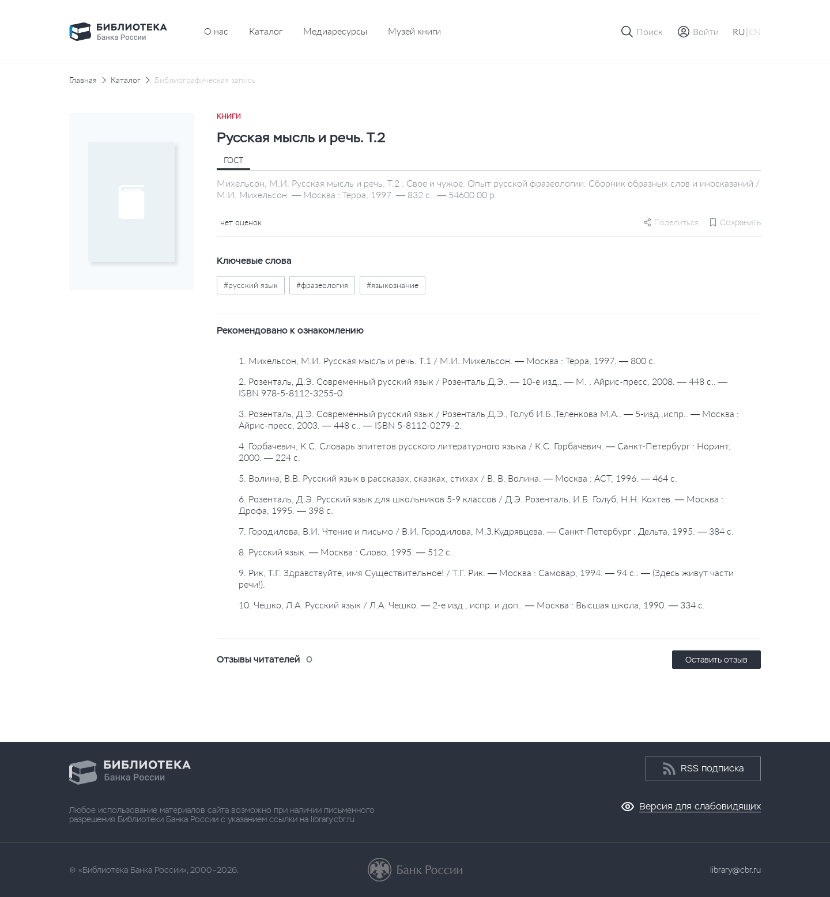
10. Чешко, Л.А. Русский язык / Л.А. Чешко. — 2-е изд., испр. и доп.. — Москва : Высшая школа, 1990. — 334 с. (472, 604)
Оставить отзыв (716, 659)
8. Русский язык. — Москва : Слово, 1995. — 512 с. (345, 551)
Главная (83, 80)
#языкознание (392, 285)
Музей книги (414, 30)
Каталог (265, 30)
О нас (216, 30)
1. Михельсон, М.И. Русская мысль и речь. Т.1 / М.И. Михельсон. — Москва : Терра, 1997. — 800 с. (447, 360)
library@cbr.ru (735, 870)
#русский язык (251, 285)
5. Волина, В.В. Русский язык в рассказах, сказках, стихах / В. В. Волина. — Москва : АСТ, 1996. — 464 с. (458, 477)
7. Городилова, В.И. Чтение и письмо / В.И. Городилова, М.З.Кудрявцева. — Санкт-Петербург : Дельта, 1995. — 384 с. (486, 530)
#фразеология (322, 285)
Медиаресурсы (335, 30)
